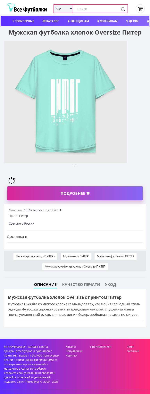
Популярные (23, 21)
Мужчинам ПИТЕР (76, 256)
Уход (110, 284)
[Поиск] (123, 8)
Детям (132, 21)
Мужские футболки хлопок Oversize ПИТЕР (75, 266)
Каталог (51, 21)
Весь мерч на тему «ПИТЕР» (35, 256)
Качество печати (81, 284)
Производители (100, 347)
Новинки (71, 355)
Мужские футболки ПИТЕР (115, 256)
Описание (45, 284)
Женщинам (78, 21)
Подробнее (75, 193)
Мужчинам (107, 21)
